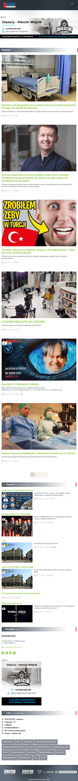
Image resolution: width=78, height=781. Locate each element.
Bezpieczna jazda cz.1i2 (11, 603)
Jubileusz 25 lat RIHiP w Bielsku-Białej (18, 567)
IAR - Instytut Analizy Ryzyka (13, 731)
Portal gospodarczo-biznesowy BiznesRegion (21, 593)
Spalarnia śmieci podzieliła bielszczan (17, 490)
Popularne (11, 484)
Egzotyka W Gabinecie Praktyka (20, 384)
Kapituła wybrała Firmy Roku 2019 (16, 514)
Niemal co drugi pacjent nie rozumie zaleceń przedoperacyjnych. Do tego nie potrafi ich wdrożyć (39, 106)
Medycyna (6, 50)
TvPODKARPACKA (10, 728)
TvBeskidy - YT (8, 722)
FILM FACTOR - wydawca (12, 719)
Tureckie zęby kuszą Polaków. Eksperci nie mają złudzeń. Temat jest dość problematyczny (38, 251)
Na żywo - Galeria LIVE (11, 733)
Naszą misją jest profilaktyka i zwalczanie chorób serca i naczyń (38, 453)
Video (4, 541)
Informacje (10, 629)
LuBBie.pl (7, 725)
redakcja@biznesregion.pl (13, 647)
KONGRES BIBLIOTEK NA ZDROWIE (23, 321)
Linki (8, 713)
